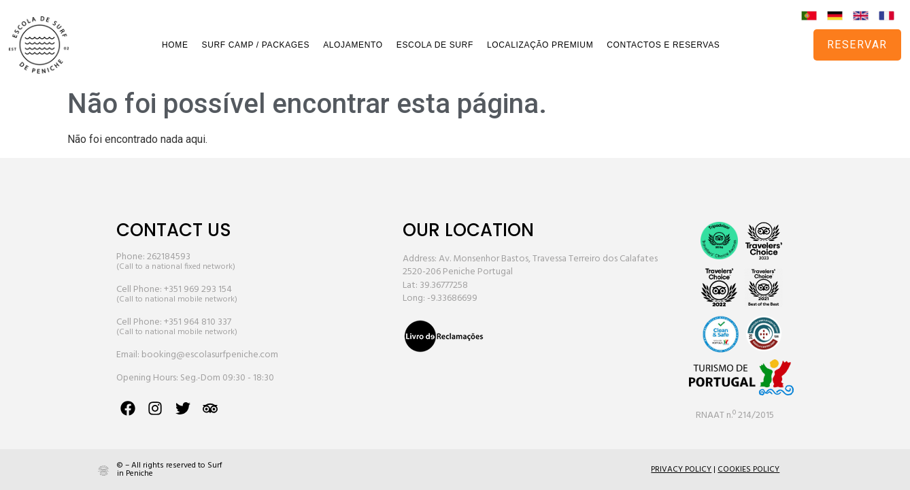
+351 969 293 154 (198, 289)
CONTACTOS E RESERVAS (663, 45)
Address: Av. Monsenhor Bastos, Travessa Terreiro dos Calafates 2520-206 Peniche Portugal (530, 265)
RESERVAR (857, 44)
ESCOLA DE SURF (435, 45)
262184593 (168, 257)
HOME (175, 45)
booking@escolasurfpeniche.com (209, 355)
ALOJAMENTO (353, 45)
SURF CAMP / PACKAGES (256, 45)
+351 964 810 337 (197, 322)
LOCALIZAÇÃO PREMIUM (540, 45)
